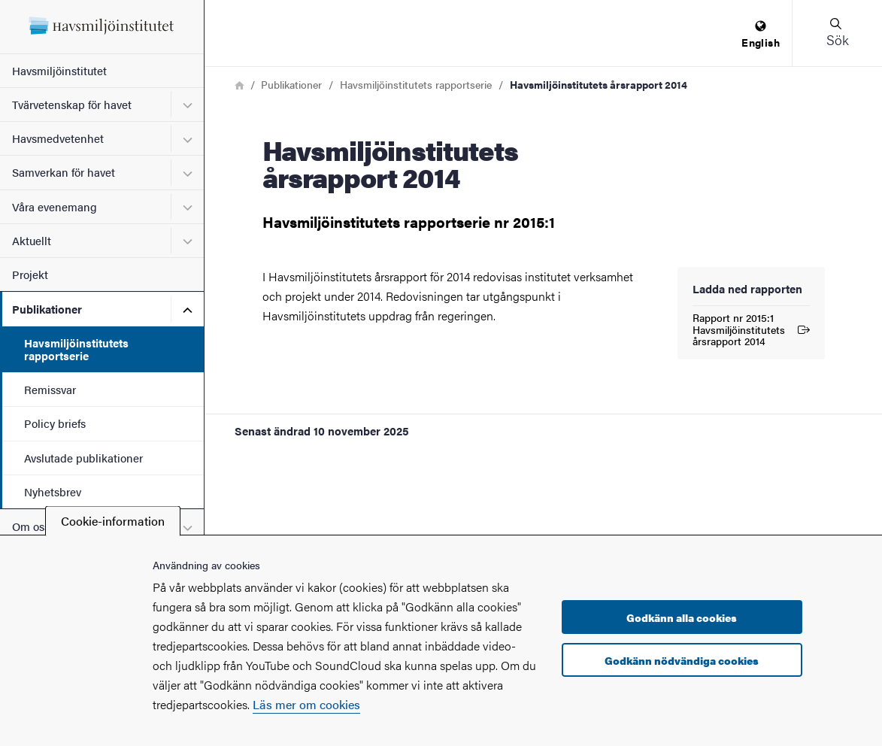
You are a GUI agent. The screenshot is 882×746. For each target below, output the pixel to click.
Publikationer (47, 309)
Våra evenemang (54, 206)
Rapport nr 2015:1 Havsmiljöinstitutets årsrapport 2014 (751, 329)
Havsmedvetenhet (58, 138)
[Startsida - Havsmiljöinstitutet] (102, 26)
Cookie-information (113, 520)
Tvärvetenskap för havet (72, 104)
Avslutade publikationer (83, 457)
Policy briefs (55, 423)
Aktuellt (31, 240)
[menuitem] (760, 35)
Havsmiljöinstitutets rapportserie (76, 349)
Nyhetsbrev (52, 491)
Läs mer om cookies (306, 704)
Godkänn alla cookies (681, 617)
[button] (837, 33)
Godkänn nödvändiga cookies (682, 660)
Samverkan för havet (63, 172)
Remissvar (50, 389)
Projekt (30, 274)
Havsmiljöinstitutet (59, 70)
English (760, 35)
